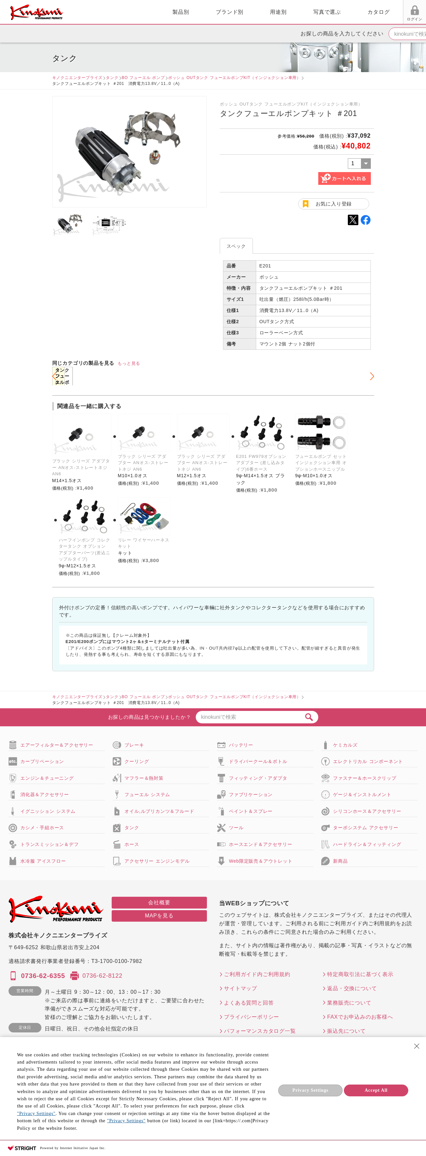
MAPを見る (159, 915)
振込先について (346, 1031)
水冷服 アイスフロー (43, 861)
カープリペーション (42, 761)
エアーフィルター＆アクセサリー (56, 745)
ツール (236, 827)
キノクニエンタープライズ (77, 77)
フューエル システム (147, 794)
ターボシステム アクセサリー (365, 827)
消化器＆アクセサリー (44, 794)
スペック (236, 246)
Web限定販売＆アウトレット (261, 861)
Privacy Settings (310, 1090)
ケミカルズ (345, 745)
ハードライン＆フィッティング (367, 844)
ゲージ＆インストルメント (362, 794)
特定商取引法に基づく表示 (360, 974)
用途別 (202, 12)
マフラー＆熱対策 (143, 778)
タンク (112, 77)
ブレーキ (134, 745)
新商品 (340, 861)
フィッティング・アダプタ (258, 778)
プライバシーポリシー (251, 1017)
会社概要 (159, 902)
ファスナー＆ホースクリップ (364, 778)
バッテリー (241, 745)
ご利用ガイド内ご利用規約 (257, 974)
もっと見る (129, 363)
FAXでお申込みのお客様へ (360, 1017)
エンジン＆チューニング (47, 778)
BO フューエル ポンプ (143, 77)
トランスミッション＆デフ (49, 844)
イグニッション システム (48, 811)
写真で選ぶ (251, 12)
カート (416, 13)
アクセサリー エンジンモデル (157, 861)
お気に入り (364, 19)
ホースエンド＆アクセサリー (260, 844)
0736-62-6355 (43, 975)
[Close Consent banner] (417, 1046)
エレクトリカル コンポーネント (368, 761)
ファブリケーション (251, 794)
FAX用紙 (389, 19)
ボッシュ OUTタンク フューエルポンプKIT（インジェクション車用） (234, 77)
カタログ (303, 12)
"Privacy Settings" (36, 1113)
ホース (131, 844)
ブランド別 (154, 12)
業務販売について (349, 1003)
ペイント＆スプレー (251, 811)
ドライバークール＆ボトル (258, 761)
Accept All (376, 1090)
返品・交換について (352, 988)
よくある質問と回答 (249, 1003)
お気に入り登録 (334, 203)
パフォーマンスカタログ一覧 (260, 1031)
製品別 (105, 12)
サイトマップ (240, 988)
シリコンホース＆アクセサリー (367, 811)
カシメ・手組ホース (42, 827)
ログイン (340, 19)
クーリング (136, 761)
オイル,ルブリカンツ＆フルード (159, 811)
